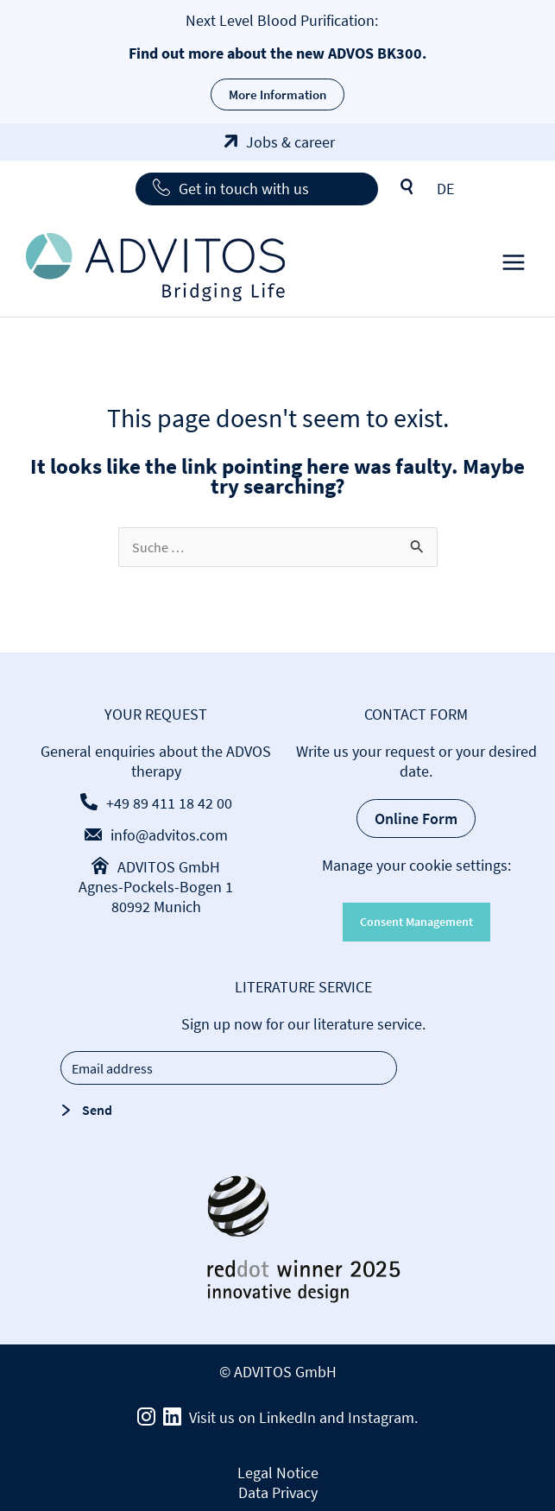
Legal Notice (277, 1473)
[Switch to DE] (445, 188)
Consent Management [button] (416, 921)
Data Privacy (278, 1492)
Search (407, 187)
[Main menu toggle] (513, 267)
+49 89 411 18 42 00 (169, 803)
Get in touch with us (244, 188)
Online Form (416, 818)
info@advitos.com (169, 835)
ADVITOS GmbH (168, 867)
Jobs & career (290, 142)
